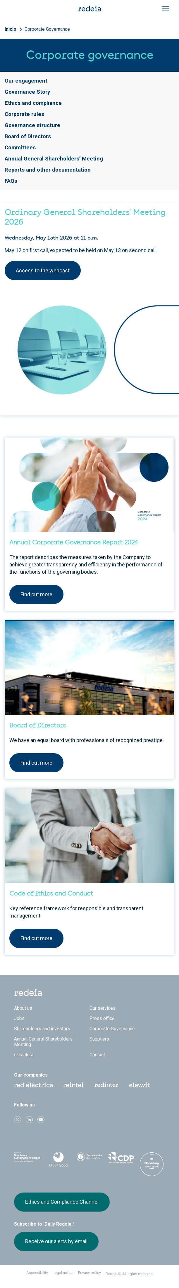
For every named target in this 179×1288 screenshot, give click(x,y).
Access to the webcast (43, 270)
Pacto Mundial (89, 1158)
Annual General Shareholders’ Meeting (54, 159)
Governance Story (27, 92)
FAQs (11, 181)
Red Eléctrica (33, 1085)
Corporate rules (24, 114)
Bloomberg (152, 1164)
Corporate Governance (47, 29)
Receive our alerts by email (56, 1241)
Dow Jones (27, 1158)
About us (23, 1008)
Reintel (73, 1085)
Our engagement (26, 81)
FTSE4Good (58, 1159)
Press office (102, 1018)
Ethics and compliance (33, 103)
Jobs (19, 1018)
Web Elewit (139, 1085)
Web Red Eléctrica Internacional (106, 1085)
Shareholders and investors (42, 1028)
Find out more (36, 594)
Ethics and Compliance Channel (62, 1202)
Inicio (10, 29)
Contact (97, 1055)
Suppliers (99, 1039)
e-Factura (23, 1055)
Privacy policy (89, 1272)
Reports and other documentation (48, 170)
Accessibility (37, 1272)
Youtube (40, 1119)
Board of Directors (28, 136)
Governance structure (32, 125)
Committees (20, 147)
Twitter (17, 1119)
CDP (120, 1158)
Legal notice (63, 1272)
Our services (103, 1008)
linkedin (29, 1119)
